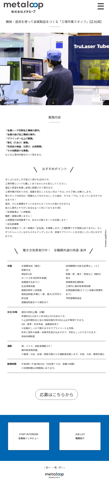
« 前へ (47, 467)
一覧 (54, 467)
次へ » (62, 467)
